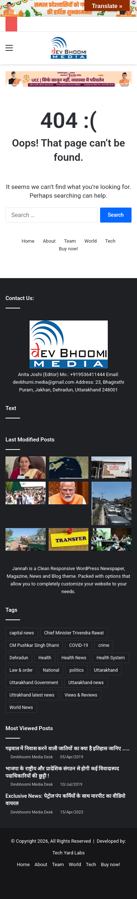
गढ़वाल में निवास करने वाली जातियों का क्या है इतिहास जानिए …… (67, 748)
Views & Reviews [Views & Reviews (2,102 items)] (81, 695)
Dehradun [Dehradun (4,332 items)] (18, 657)
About (49, 241)
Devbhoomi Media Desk (32, 757)
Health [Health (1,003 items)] (44, 657)
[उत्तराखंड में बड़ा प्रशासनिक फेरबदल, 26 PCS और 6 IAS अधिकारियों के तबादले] (69, 539)
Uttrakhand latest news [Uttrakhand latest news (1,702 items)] (31, 695)
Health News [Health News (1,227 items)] (73, 657)
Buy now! (68, 248)
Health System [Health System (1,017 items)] (110, 657)
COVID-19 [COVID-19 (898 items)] (78, 645)
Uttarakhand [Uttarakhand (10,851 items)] (106, 670)
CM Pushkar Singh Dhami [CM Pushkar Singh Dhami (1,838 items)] (34, 645)
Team (70, 241)
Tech (110, 241)
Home (28, 241)
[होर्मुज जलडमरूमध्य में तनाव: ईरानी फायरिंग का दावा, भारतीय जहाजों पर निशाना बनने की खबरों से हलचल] (69, 467)
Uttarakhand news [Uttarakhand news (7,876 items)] (85, 682)
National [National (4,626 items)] (51, 670)
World (90, 241)
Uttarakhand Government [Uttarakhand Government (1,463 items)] (33, 682)
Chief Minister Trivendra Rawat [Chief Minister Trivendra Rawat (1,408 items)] (74, 633)
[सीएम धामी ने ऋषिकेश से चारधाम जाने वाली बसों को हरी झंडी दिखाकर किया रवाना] (25, 493)
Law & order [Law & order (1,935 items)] (21, 670)
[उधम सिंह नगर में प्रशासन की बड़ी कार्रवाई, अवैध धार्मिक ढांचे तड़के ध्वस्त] (25, 539)
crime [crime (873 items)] (103, 645)
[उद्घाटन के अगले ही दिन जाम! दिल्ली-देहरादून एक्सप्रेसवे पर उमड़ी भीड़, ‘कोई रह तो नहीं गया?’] (111, 503)
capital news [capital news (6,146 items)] (21, 633)
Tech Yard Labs (68, 853)
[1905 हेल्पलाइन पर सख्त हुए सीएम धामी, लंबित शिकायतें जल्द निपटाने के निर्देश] (111, 539)
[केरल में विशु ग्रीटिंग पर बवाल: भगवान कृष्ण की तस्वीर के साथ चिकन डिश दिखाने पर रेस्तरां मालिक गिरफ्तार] (111, 467)
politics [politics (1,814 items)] (76, 670)
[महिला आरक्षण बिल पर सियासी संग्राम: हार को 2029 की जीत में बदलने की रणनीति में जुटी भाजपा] (69, 493)
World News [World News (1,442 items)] (21, 707)
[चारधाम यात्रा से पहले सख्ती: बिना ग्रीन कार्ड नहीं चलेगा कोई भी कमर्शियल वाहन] (25, 467)
